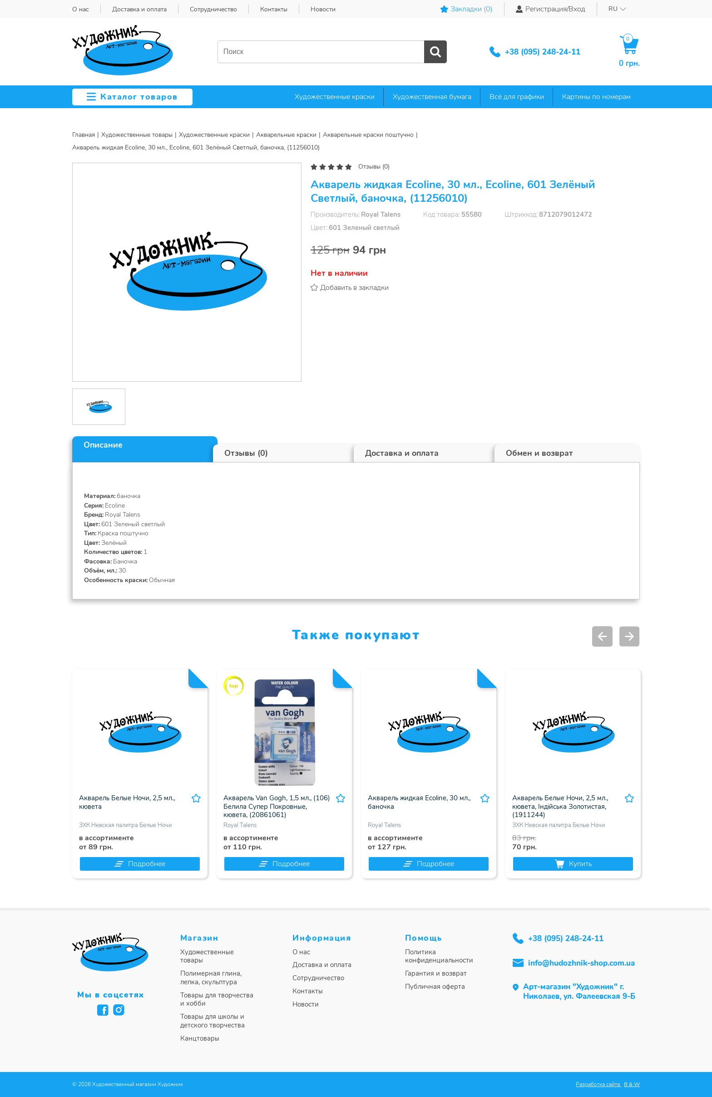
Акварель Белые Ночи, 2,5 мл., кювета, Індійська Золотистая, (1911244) (560, 806)
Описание (103, 444)
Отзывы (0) (374, 167)
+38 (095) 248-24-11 (542, 52)
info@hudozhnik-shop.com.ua (581, 963)
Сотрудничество (213, 9)
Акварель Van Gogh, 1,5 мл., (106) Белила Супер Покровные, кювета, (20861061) (276, 806)
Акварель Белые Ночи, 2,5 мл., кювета (127, 802)
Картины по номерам (596, 97)
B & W (632, 1084)
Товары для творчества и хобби (216, 999)
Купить (573, 864)
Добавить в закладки (354, 287)
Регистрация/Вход (550, 9)
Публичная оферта (435, 986)
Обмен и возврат (539, 453)
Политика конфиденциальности (439, 956)
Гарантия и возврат (436, 973)
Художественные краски (335, 97)
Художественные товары (207, 956)
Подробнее (139, 864)
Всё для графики (517, 97)
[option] (187, 272)
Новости (323, 9)
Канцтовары (199, 1038)
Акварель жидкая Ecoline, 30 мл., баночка (419, 802)
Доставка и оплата (139, 9)
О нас (80, 9)
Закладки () (466, 9)
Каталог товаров (132, 96)
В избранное (196, 798)
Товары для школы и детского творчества (212, 1021)
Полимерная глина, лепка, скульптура (211, 978)
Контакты (273, 9)
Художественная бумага (432, 97)
